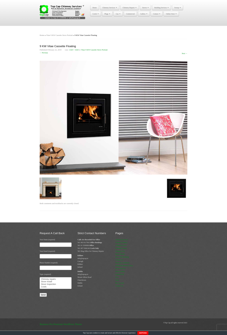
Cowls (96, 14)
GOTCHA (143, 333)
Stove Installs (120, 254)
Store (117, 280)
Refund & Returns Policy (124, 266)
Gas (118, 14)
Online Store (171, 14)
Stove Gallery (120, 271)
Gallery (143, 14)
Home (95, 8)
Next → (184, 53)
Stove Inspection (56, 284)
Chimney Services (109, 8)
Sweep (177, 8)
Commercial (130, 14)
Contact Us (119, 260)
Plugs (107, 14)
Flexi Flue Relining (122, 257)
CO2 (117, 277)
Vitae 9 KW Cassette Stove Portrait (59, 35)
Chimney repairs (56, 279)
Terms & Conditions (122, 263)
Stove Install (56, 281)
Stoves (145, 8)
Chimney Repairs (130, 8)
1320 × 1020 (74, 50)
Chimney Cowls (121, 245)
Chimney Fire (120, 251)
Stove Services (120, 269)
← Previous (44, 53)
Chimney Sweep (121, 248)
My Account (119, 283)
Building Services (161, 8)
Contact (156, 14)
